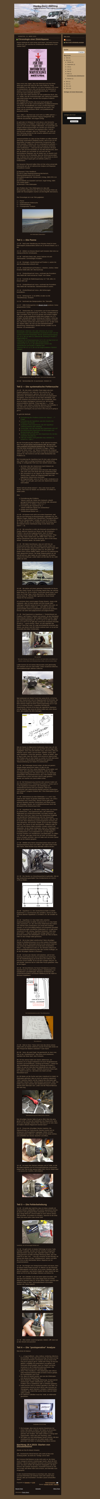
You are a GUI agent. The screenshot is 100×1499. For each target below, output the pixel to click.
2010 (67, 88)
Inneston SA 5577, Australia (51, 1484)
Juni (68, 69)
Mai (68, 71)
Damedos (68, 40)
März (68, 73)
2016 (67, 58)
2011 (67, 86)
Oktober (69, 62)
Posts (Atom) (25, 1492)
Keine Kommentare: (50, 1482)
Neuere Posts (19, 1489)
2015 (67, 60)
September (70, 64)
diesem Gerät (43, 305)
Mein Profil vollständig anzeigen (74, 42)
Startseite (38, 1489)
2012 (67, 84)
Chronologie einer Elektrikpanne (33, 39)
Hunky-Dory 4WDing (45, 6)
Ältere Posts (56, 1489)
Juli (68, 67)
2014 (67, 81)
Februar (69, 78)
